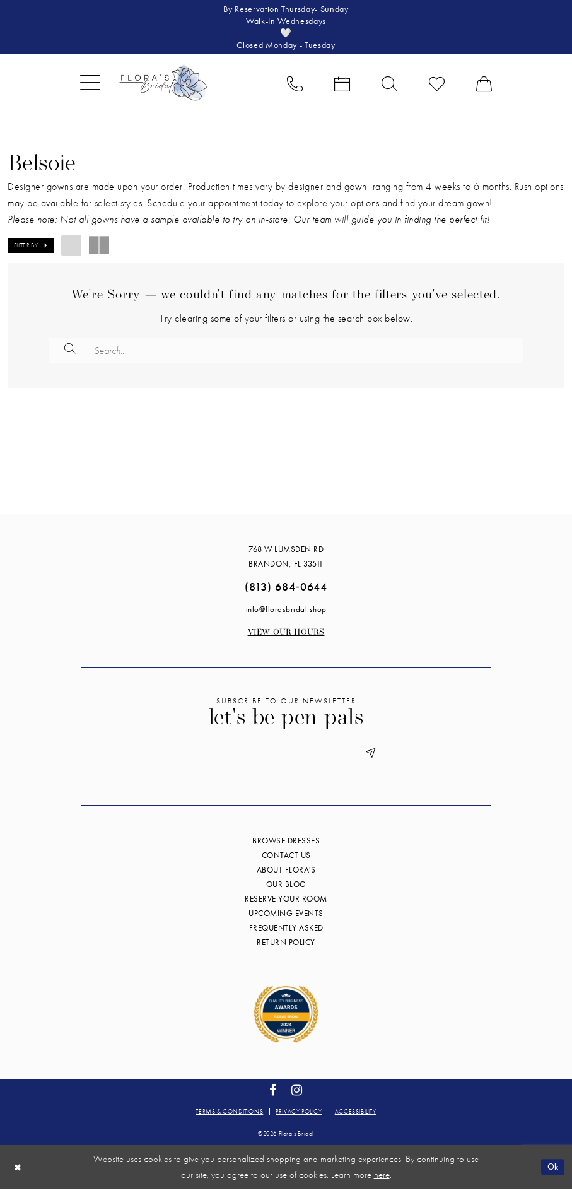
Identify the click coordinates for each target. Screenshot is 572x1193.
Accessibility (355, 1116)
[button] (90, 85)
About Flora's (286, 874)
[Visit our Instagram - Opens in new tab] (297, 1095)
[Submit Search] (71, 353)
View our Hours (286, 636)
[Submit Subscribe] (373, 757)
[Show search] (389, 85)
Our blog (286, 888)
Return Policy (286, 946)
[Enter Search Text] (286, 353)
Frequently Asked (286, 932)
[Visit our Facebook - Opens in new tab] (273, 1095)
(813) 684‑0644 (286, 590)
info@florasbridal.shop (286, 613)
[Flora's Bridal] (163, 85)
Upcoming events (286, 917)
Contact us (286, 859)
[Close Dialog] (18, 1171)
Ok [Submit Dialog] (552, 1171)
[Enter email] (286, 757)
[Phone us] (294, 85)
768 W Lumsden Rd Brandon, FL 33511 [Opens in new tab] (286, 560)
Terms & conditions (229, 1116)
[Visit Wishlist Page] (436, 85)
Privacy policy (299, 1116)
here (382, 1179)
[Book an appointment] (342, 85)
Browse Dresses (286, 845)
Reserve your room (286, 903)
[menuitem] (90, 85)
